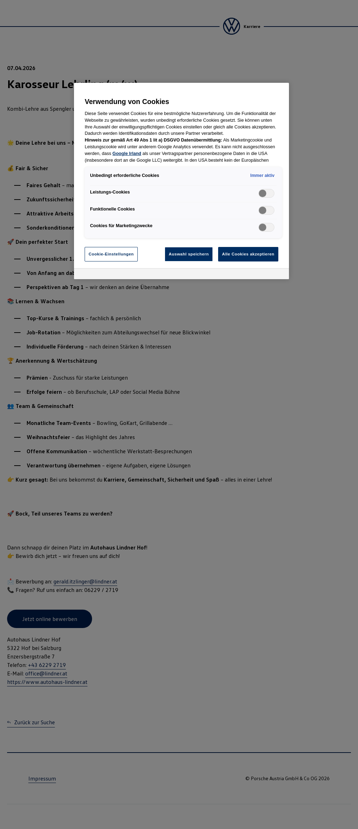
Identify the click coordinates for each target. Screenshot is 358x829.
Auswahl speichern (189, 254)
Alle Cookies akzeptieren (248, 254)
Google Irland (127, 153)
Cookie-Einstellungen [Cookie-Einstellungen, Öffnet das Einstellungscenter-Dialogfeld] (111, 254)
